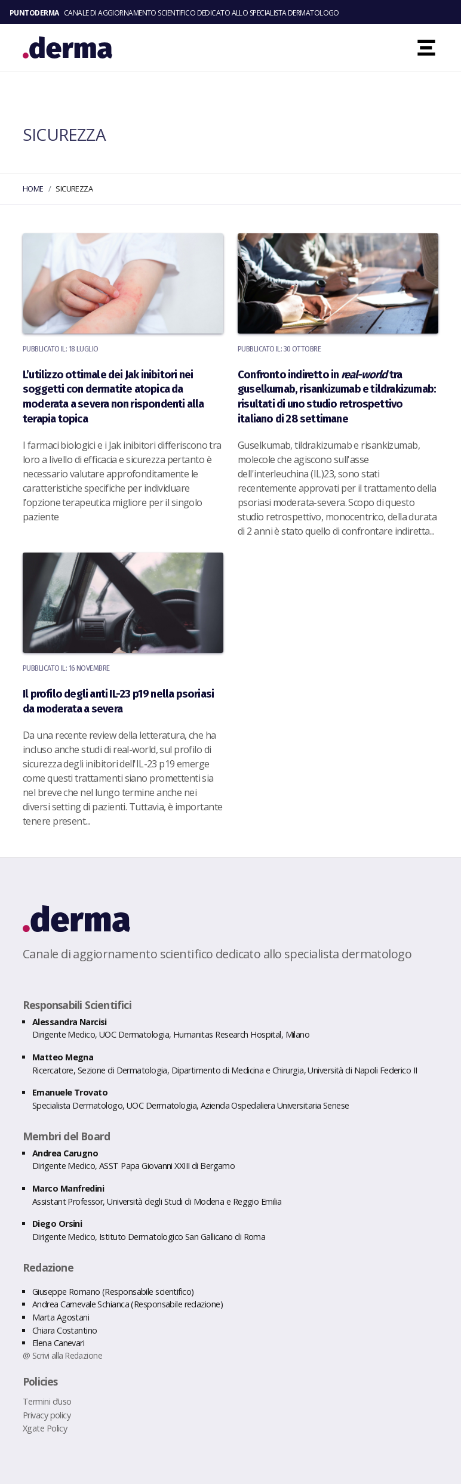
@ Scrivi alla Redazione (62, 1355)
